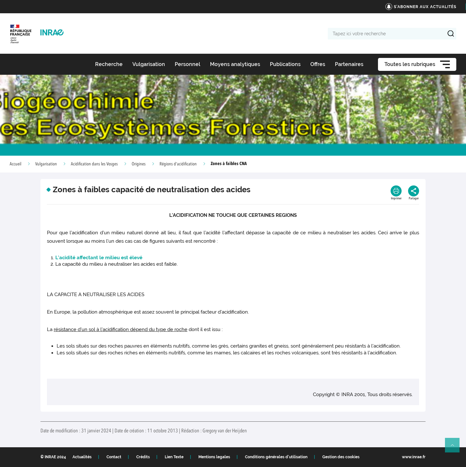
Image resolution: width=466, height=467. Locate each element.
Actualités (82, 457)
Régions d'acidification (178, 164)
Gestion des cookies (341, 457)
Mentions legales (214, 457)
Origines (139, 164)
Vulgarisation (46, 164)
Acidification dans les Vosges (94, 164)
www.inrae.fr (414, 457)
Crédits (143, 457)
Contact (113, 457)
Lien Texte (174, 457)
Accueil (15, 164)
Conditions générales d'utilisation (276, 457)
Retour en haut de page (455, 447)
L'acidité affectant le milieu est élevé (98, 258)
